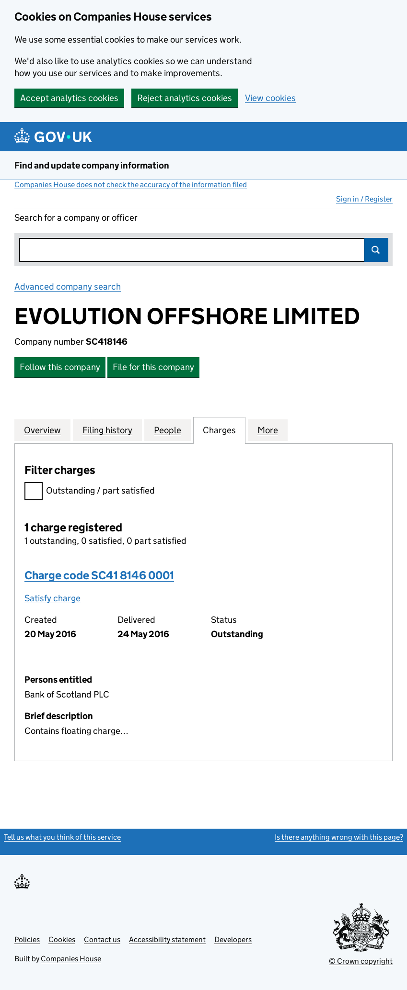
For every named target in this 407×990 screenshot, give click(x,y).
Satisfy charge (52, 598)
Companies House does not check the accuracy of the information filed (130, 184)
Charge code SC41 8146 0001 (99, 575)
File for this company (153, 366)
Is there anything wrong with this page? (339, 837)
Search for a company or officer (76, 217)
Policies (27, 939)
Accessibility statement (167, 939)
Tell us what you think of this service (62, 837)
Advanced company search (67, 286)
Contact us (102, 939)
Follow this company (60, 366)
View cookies (270, 97)
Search (376, 250)
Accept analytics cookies (69, 97)
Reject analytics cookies (184, 97)
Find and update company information (91, 165)
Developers (233, 939)
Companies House (71, 958)
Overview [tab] (42, 430)
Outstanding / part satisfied (89, 492)
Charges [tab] (219, 430)
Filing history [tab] (107, 430)
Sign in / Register (364, 198)
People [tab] (167, 430)
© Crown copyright (361, 961)
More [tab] (267, 430)
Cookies (61, 939)
